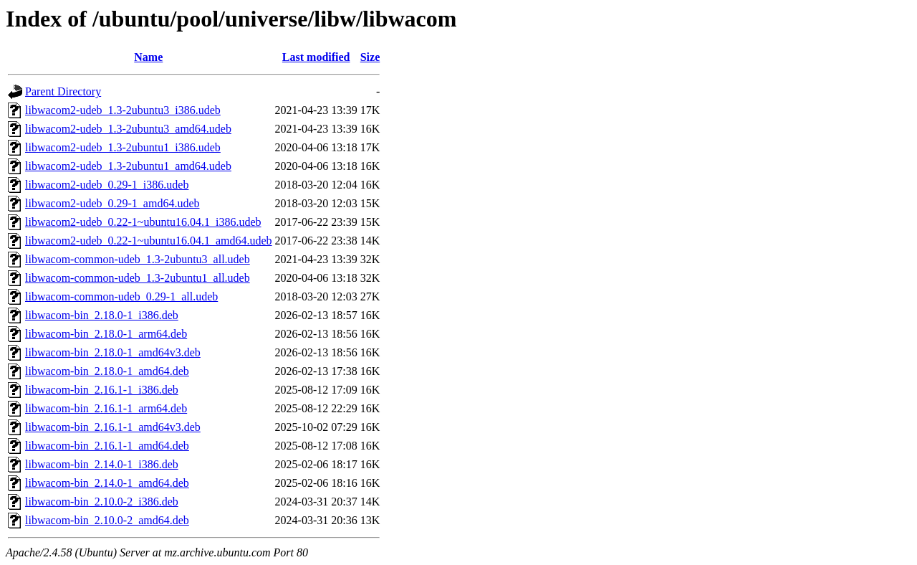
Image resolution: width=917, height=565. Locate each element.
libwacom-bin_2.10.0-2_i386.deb (101, 501)
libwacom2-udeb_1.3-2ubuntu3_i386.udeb (123, 110)
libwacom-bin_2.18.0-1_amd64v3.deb (113, 352)
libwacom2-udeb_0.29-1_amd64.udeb (112, 203)
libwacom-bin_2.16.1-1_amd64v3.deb (113, 427)
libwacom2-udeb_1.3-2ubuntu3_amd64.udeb (128, 129)
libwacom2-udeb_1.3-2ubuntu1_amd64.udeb (128, 166)
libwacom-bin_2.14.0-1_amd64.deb (107, 483)
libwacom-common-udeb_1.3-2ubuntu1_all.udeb (137, 278)
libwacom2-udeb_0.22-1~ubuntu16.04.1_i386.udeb (143, 222)
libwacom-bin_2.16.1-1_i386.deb (101, 390)
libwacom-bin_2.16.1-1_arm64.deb (106, 408)
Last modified (316, 57)
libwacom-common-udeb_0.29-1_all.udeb (121, 296)
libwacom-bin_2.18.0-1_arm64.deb (106, 334)
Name (148, 57)
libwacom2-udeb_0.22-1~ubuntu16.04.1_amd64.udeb (148, 240)
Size (370, 57)
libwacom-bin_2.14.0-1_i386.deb (101, 464)
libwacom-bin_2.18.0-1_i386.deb (101, 315)
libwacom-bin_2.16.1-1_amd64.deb (107, 446)
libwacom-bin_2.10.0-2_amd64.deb (107, 520)
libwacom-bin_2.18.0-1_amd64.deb (107, 371)
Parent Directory (63, 91)
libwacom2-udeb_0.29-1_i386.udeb (106, 185)
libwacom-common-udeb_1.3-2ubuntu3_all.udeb (137, 259)
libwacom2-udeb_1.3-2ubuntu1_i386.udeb (123, 147)
